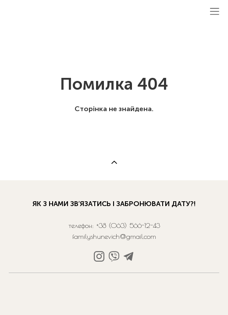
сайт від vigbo (114, 294)
